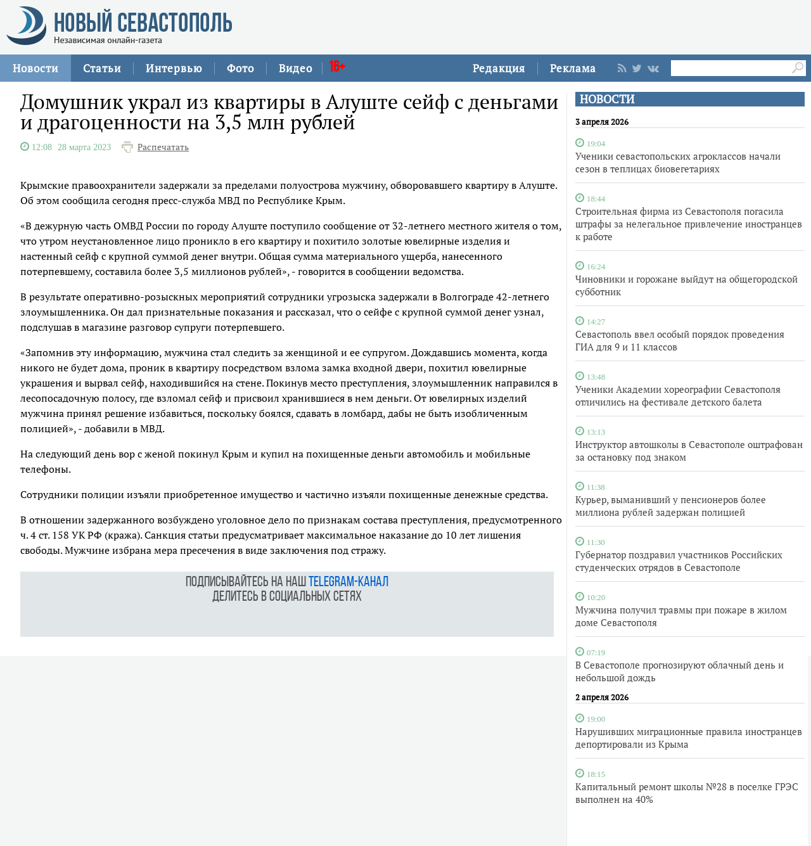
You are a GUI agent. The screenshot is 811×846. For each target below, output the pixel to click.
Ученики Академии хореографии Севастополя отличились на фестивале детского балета (678, 395)
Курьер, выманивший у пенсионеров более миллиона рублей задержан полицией (670, 505)
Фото (240, 68)
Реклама (573, 68)
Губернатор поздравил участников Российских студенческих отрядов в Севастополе (678, 561)
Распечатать (163, 147)
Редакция (499, 68)
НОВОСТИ (607, 99)
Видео (295, 68)
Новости (35, 68)
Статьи (102, 68)
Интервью (174, 68)
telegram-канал (348, 582)
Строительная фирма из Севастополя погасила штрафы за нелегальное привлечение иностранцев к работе (688, 224)
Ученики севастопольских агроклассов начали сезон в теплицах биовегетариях (678, 162)
